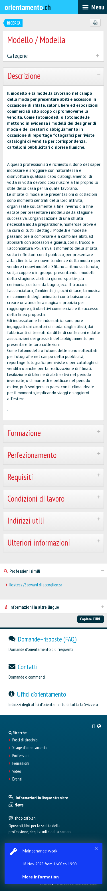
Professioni (20, 755)
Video (16, 771)
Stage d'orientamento (29, 747)
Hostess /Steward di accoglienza (35, 585)
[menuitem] (97, 726)
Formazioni (20, 763)
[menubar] (92, 7)
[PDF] (95, 23)
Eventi (17, 779)
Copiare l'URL (90, 619)
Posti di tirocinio (25, 740)
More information (40, 877)
